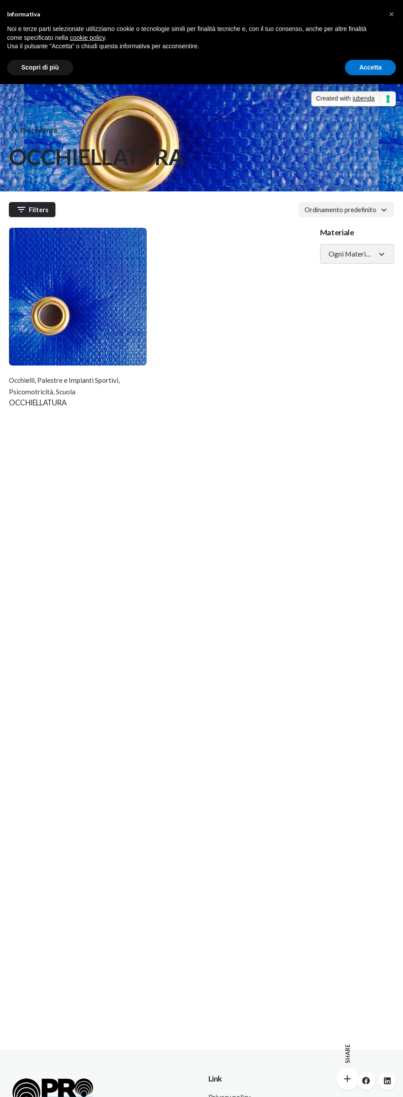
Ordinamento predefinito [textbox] (340, 210)
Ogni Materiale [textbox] (352, 254)
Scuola (65, 392)
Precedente (33, 130)
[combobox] (346, 209)
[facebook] (366, 1081)
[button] (391, 14)
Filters (32, 209)
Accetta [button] (370, 67)
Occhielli (22, 380)
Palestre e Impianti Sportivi (77, 380)
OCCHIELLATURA (38, 402)
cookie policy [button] (87, 37)
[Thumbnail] (78, 297)
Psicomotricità (31, 392)
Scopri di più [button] (40, 67)
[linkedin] (387, 1081)
